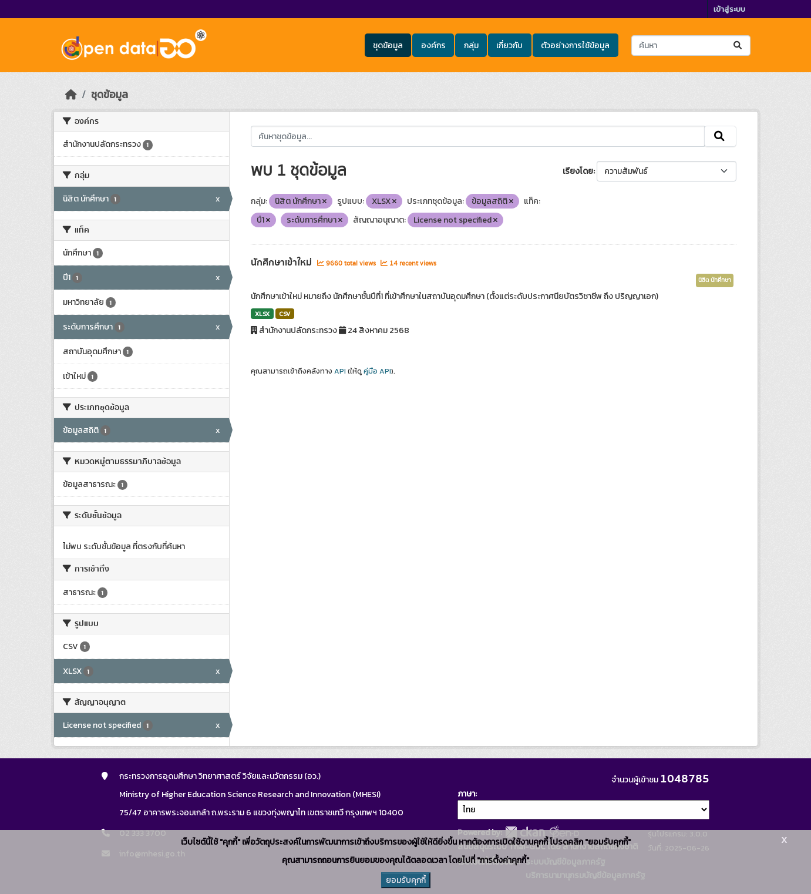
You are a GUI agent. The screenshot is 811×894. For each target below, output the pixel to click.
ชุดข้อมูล (388, 45)
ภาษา (466, 794)
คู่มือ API (377, 371)
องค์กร (433, 45)
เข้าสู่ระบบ (729, 9)
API (340, 371)
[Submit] (738, 45)
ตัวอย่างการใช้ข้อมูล (575, 45)
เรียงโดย (578, 171)
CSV (284, 313)
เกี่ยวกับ (509, 45)
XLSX (262, 313)
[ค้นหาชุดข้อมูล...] (691, 45)
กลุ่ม (471, 45)
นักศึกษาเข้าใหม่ (282, 262)
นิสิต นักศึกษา (714, 280)
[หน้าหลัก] (71, 94)
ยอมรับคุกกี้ (406, 880)
